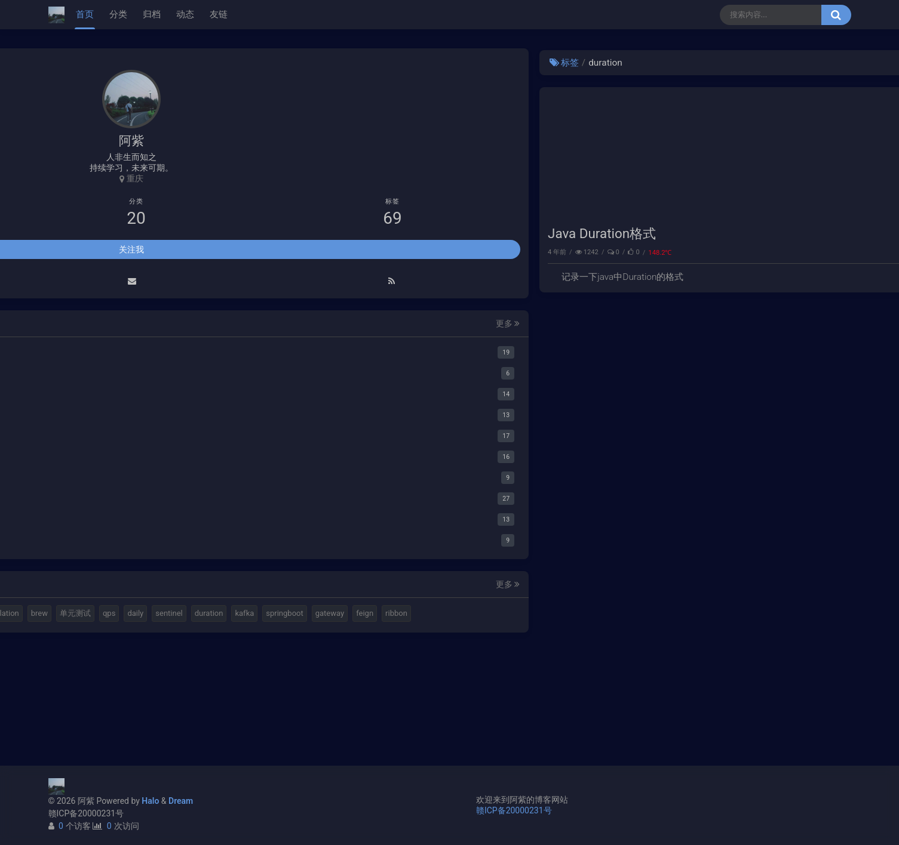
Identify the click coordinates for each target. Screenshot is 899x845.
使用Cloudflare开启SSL (735, 88)
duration (116, 679)
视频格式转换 (170, 615)
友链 (219, 14)
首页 (85, 14)
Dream (180, 801)
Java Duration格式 (290, 233)
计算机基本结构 (90, 636)
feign (161, 700)
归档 (152, 14)
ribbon (74, 721)
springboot (81, 700)
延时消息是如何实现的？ (738, 130)
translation (171, 636)
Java (655, 252)
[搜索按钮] (836, 15)
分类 (118, 14)
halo (92, 615)
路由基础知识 (717, 172)
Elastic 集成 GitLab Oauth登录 (747, 109)
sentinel (76, 679)
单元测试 (106, 657)
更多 (194, 325)
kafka (151, 679)
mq (68, 615)
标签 (252, 62)
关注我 (131, 251)
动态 (185, 14)
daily (167, 657)
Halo (150, 801)
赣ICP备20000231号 (86, 813)
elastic (123, 615)
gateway (126, 700)
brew (71, 657)
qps (140, 657)
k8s (135, 636)
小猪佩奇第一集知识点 (734, 151)
